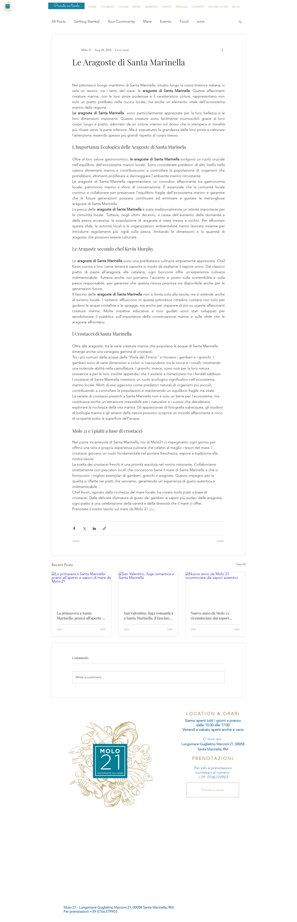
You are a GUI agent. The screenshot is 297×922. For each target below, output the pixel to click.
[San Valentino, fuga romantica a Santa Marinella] (148, 588)
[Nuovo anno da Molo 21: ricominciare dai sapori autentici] (215, 588)
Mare (147, 21)
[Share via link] (104, 528)
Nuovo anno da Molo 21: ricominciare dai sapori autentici (210, 616)
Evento (165, 21)
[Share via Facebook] (74, 528)
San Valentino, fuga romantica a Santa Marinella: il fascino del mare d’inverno (148, 616)
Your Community (121, 21)
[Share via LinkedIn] (94, 528)
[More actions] (222, 49)
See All (240, 564)
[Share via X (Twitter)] (84, 528)
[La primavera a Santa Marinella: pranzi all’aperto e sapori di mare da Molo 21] (81, 588)
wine (200, 21)
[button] (240, 21)
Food (184, 21)
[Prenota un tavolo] (66, 6)
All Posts (59, 21)
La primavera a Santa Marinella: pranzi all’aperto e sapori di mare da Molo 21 (80, 616)
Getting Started (86, 21)
